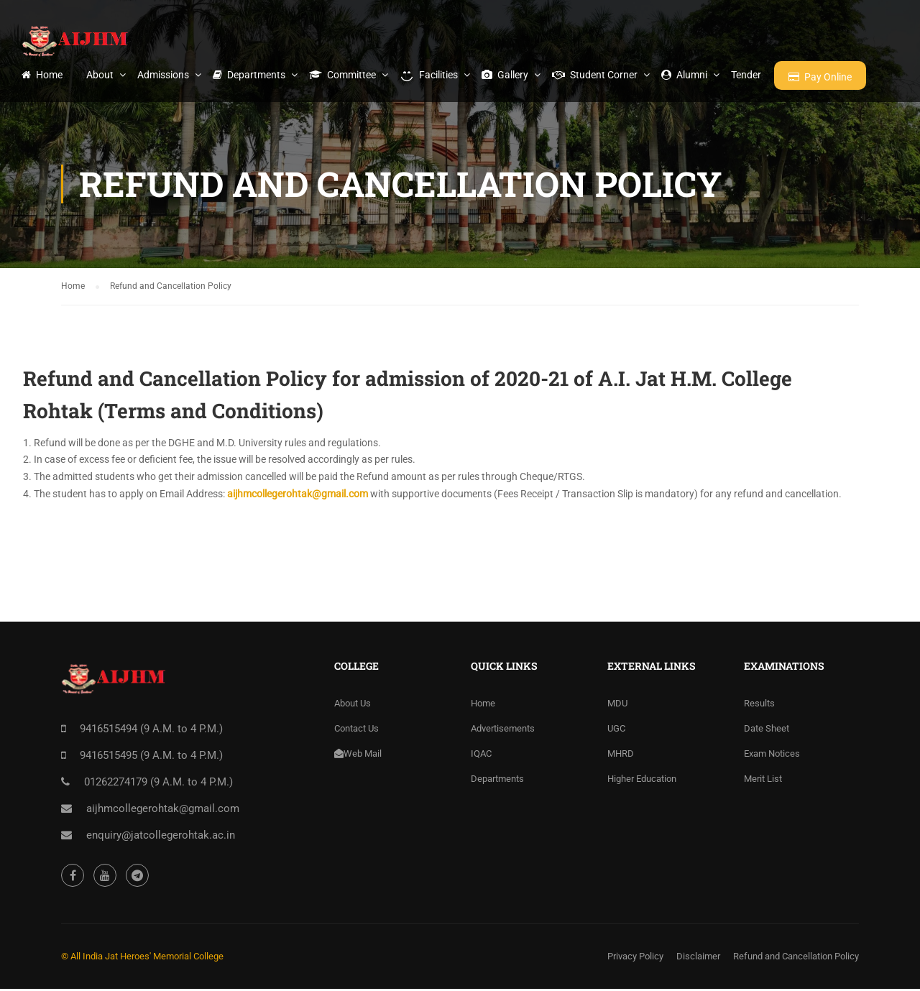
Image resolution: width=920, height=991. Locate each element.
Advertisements (503, 730)
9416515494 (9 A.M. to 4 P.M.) (151, 730)
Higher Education (641, 780)
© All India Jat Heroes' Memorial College (142, 958)
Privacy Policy (635, 958)
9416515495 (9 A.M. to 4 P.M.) (151, 757)
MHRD (620, 755)
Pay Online (820, 77)
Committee (342, 75)
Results (759, 705)
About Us (352, 705)
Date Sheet (766, 730)
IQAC (481, 755)
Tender (746, 74)
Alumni (684, 75)
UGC (616, 730)
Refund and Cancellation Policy (796, 958)
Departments (249, 75)
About (100, 74)
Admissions (163, 74)
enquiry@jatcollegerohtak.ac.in (160, 837)
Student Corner (595, 75)
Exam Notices (772, 755)
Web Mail (358, 755)
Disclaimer (698, 958)
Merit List (763, 780)
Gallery (505, 75)
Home (42, 75)
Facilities (429, 75)
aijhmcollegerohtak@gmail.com (297, 496)
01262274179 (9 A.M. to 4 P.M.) (158, 784)
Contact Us (356, 730)
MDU (617, 705)
